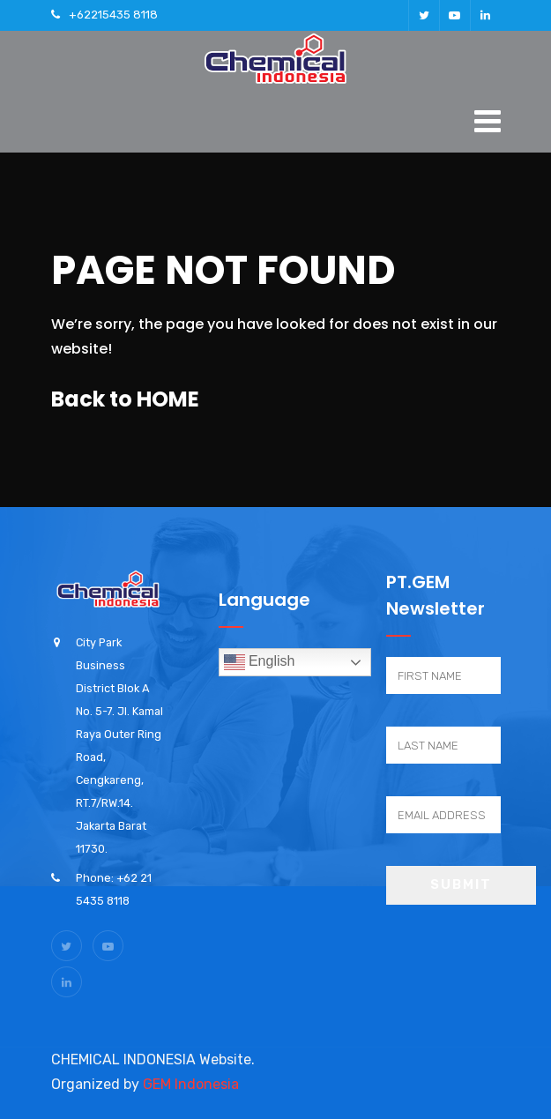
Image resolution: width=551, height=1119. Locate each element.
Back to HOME (125, 399)
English (259, 662)
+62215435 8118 (113, 14)
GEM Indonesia (191, 1084)
